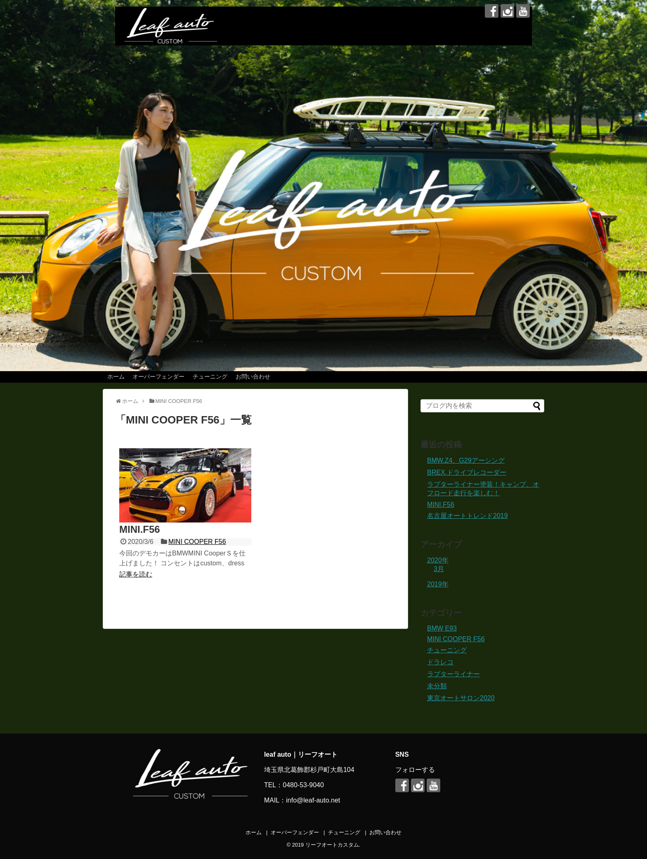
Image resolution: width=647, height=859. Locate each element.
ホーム (116, 376)
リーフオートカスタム (332, 845)
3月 (439, 568)
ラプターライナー (453, 674)
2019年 (438, 584)
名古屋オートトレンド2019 (467, 515)
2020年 (438, 560)
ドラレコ (440, 662)
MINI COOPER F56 (197, 541)
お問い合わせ (253, 376)
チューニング (210, 376)
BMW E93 (442, 628)
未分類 (437, 686)
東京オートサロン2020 (461, 697)
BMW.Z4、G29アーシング (466, 460)
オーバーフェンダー (158, 376)
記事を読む (135, 574)
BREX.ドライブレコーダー (466, 472)
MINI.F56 (139, 529)
